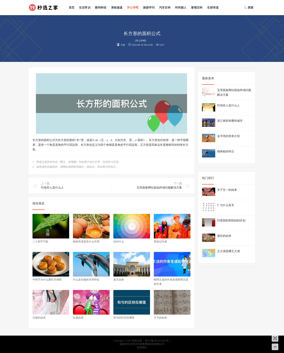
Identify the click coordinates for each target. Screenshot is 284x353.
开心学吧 (133, 7)
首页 (71, 7)
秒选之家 (45, 7)
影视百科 (197, 7)
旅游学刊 (149, 7)
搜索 (249, 8)
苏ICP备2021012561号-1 (157, 340)
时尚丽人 (181, 7)
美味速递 (117, 7)
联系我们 (142, 347)
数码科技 (101, 7)
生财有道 (213, 7)
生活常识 (85, 7)
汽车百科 (165, 7)
